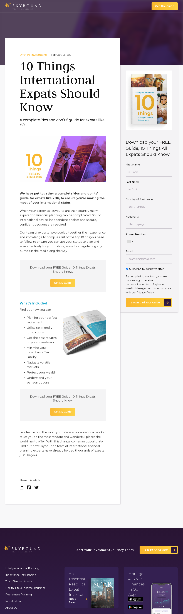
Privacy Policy (145, 292)
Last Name (133, 182)
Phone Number (136, 234)
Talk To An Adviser (155, 549)
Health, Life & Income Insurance (25, 588)
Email (129, 251)
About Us (11, 607)
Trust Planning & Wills (18, 581)
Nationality (132, 216)
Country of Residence (139, 199)
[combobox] (130, 241)
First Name (133, 164)
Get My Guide (62, 285)
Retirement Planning (18, 594)
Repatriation (13, 601)
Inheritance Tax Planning (20, 575)
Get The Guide (164, 6)
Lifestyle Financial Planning (22, 568)
